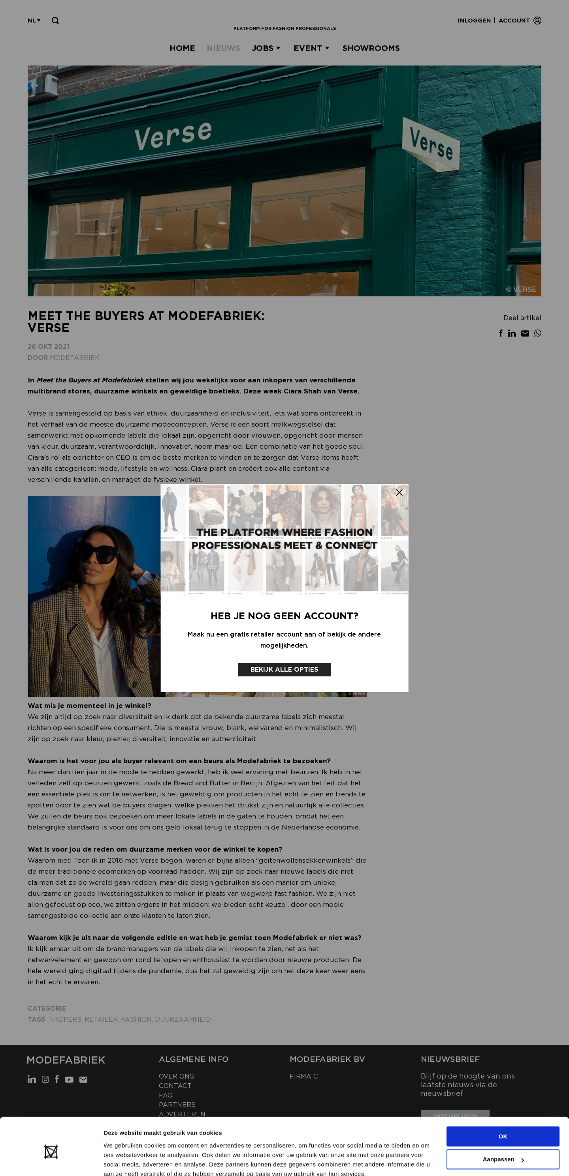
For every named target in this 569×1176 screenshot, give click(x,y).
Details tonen (122, 1160)
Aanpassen (503, 1124)
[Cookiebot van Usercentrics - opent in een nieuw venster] (51, 1161)
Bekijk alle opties (284, 667)
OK (503, 1101)
